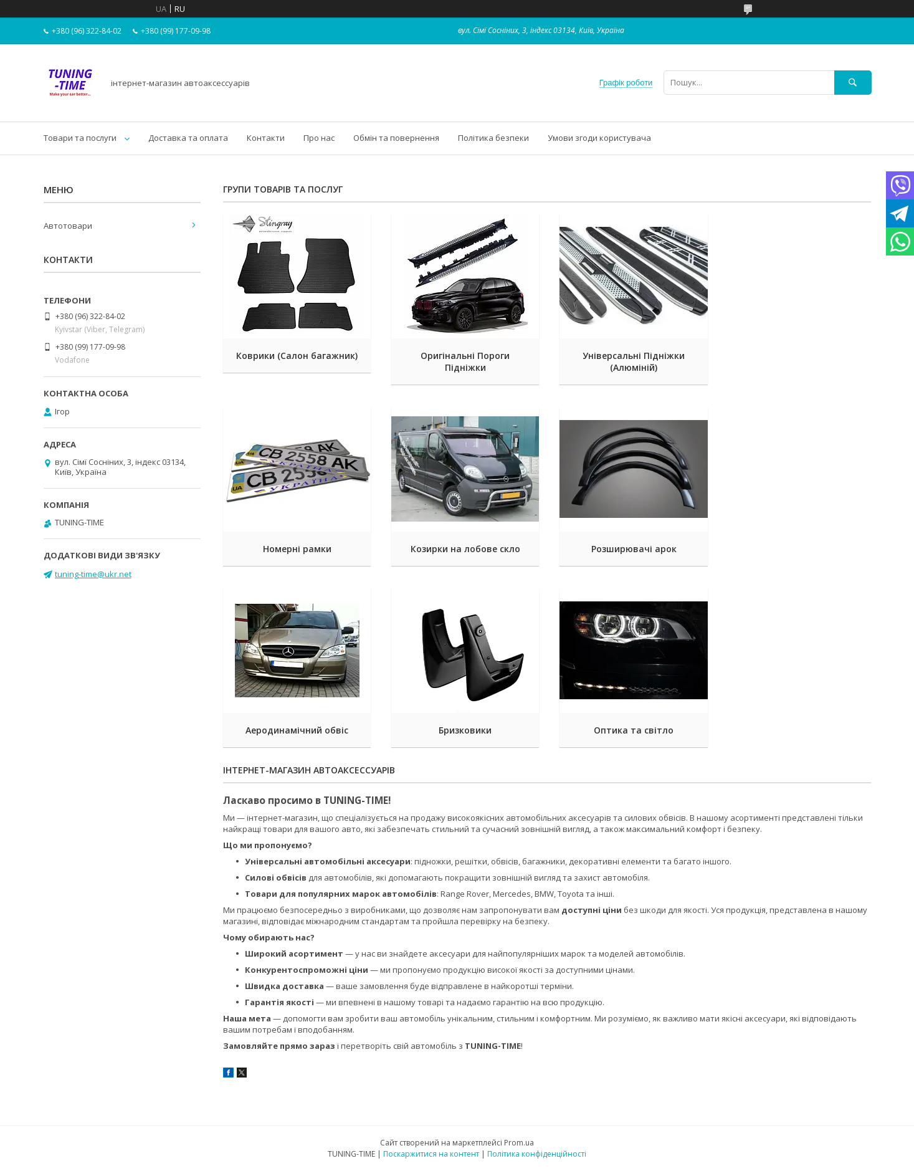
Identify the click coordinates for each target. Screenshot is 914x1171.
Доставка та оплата (188, 137)
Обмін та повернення (396, 137)
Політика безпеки (493, 137)
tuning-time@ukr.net (93, 574)
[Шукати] (853, 82)
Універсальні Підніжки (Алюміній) (630, 361)
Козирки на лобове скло (296, 549)
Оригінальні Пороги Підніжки (463, 361)
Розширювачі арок (463, 549)
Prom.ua (519, 1142)
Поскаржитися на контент (431, 1154)
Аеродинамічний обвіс (630, 549)
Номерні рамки (797, 355)
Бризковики (797, 549)
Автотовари (68, 225)
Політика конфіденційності (536, 1154)
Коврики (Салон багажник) (296, 355)
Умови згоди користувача (599, 137)
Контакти (266, 137)
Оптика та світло (296, 730)
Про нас (319, 137)
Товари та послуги (80, 137)
